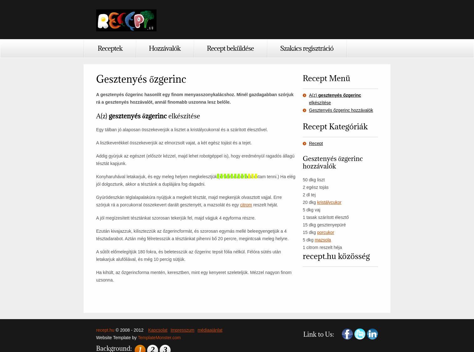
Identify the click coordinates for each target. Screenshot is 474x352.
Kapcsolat (157, 330)
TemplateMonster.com (159, 337)
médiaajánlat (210, 330)
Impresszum (182, 330)
